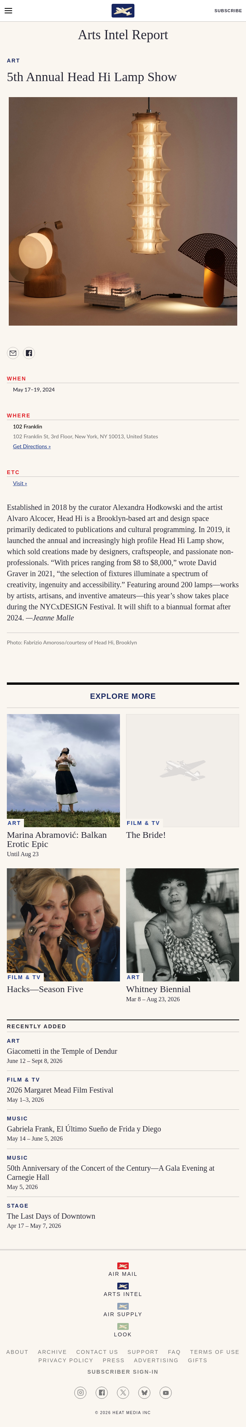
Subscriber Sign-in (122, 1371)
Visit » (20, 483)
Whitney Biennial (158, 989)
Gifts (198, 1360)
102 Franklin (27, 426)
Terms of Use (215, 1352)
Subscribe (228, 11)
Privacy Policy (66, 1360)
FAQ (174, 1352)
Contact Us (97, 1352)
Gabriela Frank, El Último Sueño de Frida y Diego (84, 1129)
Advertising (156, 1360)
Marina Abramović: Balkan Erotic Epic (57, 839)
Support (143, 1352)
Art (13, 61)
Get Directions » (32, 446)
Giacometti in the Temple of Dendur (62, 1051)
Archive (52, 1352)
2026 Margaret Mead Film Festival (60, 1090)
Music (17, 1118)
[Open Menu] (8, 10)
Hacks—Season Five (45, 989)
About (17, 1352)
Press (114, 1360)
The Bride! (146, 835)
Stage (18, 1206)
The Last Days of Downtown (51, 1216)
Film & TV (23, 1080)
